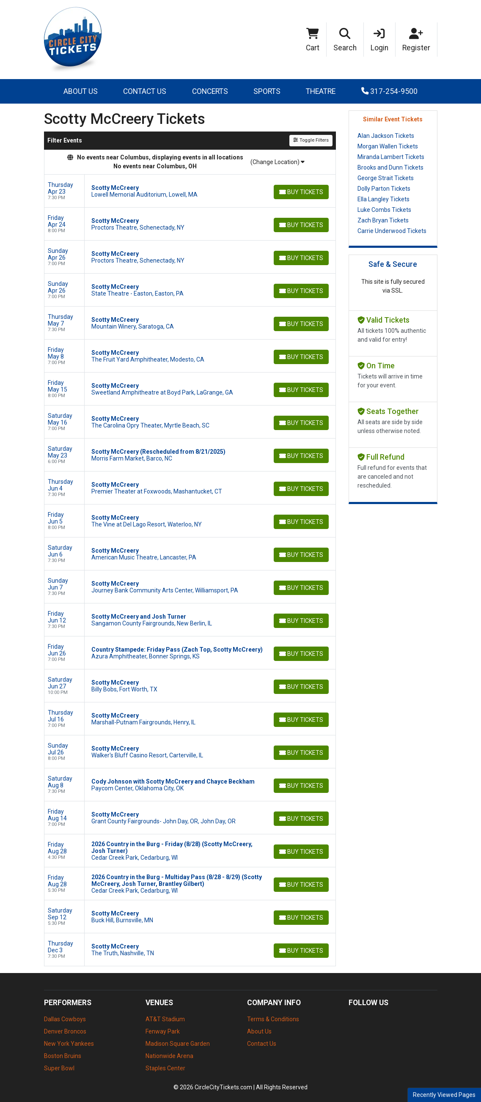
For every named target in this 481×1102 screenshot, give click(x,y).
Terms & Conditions (273, 1019)
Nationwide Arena (169, 1056)
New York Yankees (69, 1043)
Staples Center (165, 1068)
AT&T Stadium (165, 1019)
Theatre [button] (320, 91)
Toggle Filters (310, 140)
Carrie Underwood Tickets (391, 231)
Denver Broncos (65, 1031)
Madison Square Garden (178, 1043)
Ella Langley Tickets (383, 199)
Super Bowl (59, 1068)
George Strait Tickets (385, 178)
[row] (190, 191)
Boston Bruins (62, 1056)
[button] (345, 39)
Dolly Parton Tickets (383, 188)
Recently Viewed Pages (444, 1094)
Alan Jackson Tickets (385, 135)
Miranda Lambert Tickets (390, 157)
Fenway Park (163, 1031)
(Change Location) (277, 162)
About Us (80, 91)
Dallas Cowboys (65, 1019)
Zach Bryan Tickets (383, 220)
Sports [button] (266, 91)
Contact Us (144, 91)
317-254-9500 (389, 91)
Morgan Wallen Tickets (387, 146)
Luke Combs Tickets (384, 209)
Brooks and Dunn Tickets (390, 167)
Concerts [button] (210, 91)
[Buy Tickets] (301, 192)
